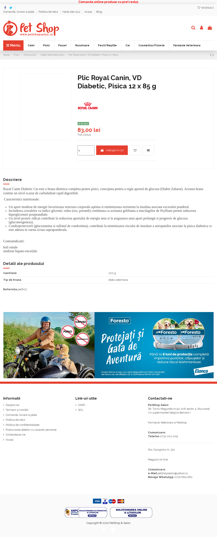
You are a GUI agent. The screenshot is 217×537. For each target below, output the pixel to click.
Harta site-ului (72, 11)
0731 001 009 (169, 436)
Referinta (10, 289)
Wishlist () (205, 7)
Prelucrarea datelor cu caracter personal (31, 429)
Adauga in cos (112, 150)
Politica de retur (49, 11)
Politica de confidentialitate (22, 424)
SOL (80, 409)
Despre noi (12, 405)
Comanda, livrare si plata (19, 11)
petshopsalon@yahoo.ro (172, 473)
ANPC (81, 405)
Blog (99, 11)
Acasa (88, 11)
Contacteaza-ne (15, 434)
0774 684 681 (183, 477)
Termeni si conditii (17, 409)
